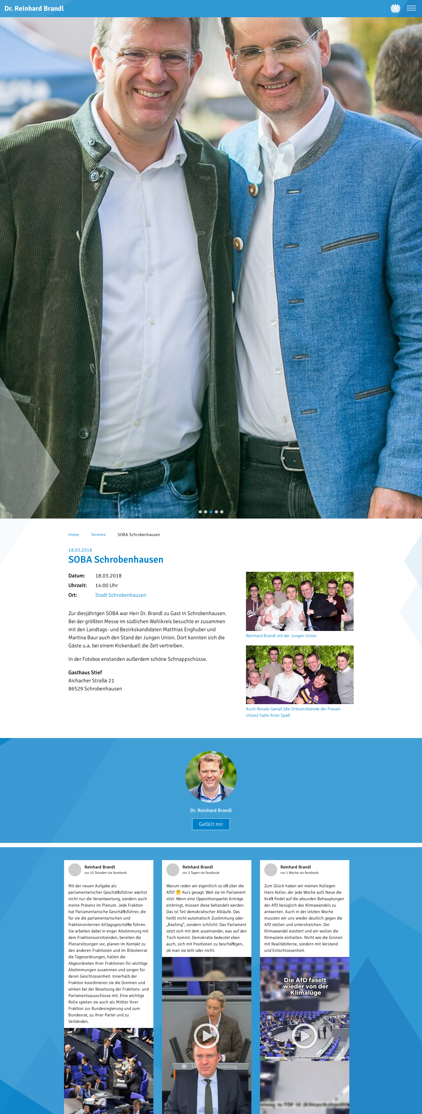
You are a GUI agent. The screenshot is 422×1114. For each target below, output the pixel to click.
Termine (98, 534)
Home (73, 534)
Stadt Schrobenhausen (120, 595)
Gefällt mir (211, 824)
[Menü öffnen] (411, 8)
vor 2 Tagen (191, 873)
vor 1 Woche (290, 873)
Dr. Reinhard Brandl (211, 810)
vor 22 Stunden (96, 873)
